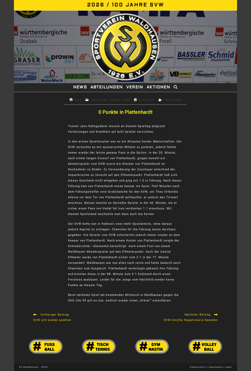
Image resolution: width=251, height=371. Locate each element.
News (126, 100)
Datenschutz (198, 367)
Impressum (215, 367)
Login (228, 367)
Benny (77, 100)
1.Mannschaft (98, 100)
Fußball (115, 100)
